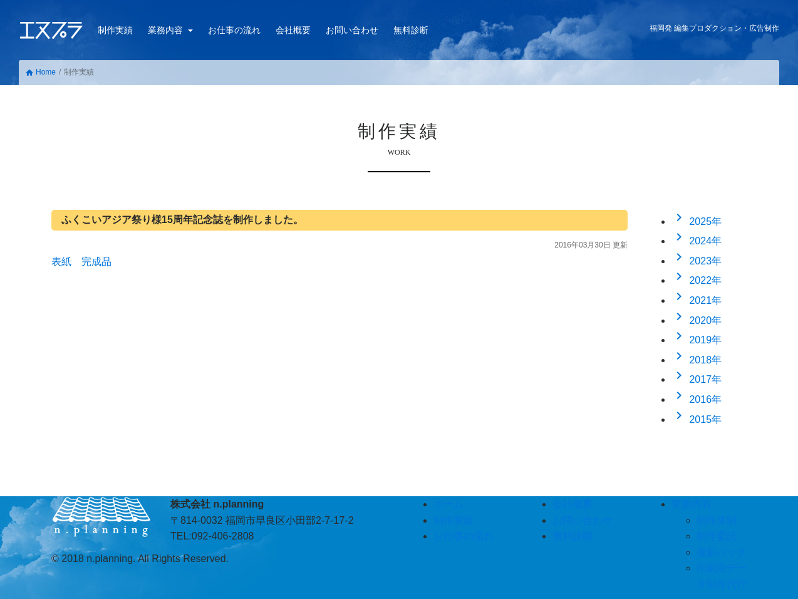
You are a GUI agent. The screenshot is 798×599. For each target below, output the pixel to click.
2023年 (696, 261)
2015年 (696, 419)
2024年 (696, 241)
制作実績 (115, 30)
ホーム (448, 504)
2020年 (696, 320)
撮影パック (722, 552)
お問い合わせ (352, 30)
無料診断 (410, 30)
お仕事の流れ (234, 30)
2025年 (696, 221)
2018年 (696, 360)
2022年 (696, 280)
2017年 (696, 379)
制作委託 (717, 536)
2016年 (696, 399)
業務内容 (166, 30)
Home (40, 72)
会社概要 (293, 30)
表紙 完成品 (81, 261)
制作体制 (717, 520)
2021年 (696, 300)
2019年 (696, 340)
